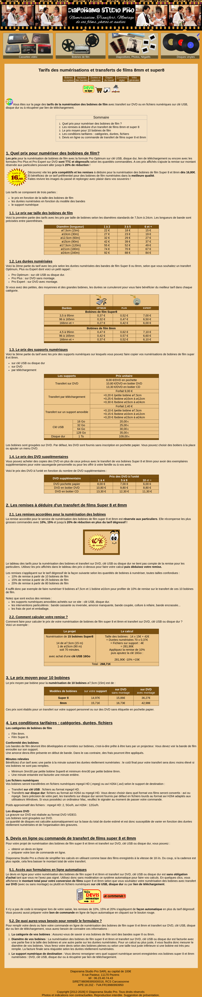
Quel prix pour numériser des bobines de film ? (92, 123)
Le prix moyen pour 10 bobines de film (86, 130)
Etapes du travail (109, 78)
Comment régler (122, 78)
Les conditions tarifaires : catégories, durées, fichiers (95, 133)
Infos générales (134, 78)
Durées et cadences (96, 78)
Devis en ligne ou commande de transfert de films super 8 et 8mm (104, 137)
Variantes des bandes (82, 78)
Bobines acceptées (68, 78)
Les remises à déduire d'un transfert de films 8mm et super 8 (100, 127)
